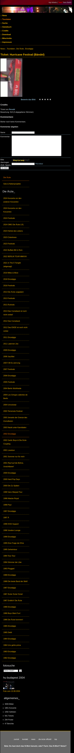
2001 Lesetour (9, 450)
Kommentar (5, 137)
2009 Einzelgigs (9, 350)
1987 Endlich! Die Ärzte (12, 600)
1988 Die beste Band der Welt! (15, 581)
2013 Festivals (9, 298)
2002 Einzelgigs (9, 434)
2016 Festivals (9, 286)
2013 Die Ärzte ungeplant (13, 292)
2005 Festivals (9, 382)
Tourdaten (6, 19)
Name (2, 132)
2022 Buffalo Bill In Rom (12, 250)
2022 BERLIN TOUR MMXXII (15, 256)
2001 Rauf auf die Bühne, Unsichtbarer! (13, 464)
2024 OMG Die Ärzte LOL (13, 225)
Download (6, 34)
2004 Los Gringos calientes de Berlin (15, 396)
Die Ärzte (7, 177)
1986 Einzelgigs (9, 607)
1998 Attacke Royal (11, 498)
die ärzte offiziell (45, 739)
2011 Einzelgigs (9, 337)
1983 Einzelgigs (9, 651)
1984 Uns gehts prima (12, 645)
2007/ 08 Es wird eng (11, 363)
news (33, 739)
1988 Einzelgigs (9, 575)
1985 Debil (7, 632)
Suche (5, 23)
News (4, 15)
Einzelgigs (29, 49)
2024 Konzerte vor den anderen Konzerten (12, 200)
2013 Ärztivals (9, 305)
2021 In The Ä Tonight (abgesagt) (12, 264)
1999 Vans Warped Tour (12, 492)
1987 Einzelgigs (9, 588)
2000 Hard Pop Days (11, 479)
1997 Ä (6, 518)
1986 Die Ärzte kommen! (13, 620)
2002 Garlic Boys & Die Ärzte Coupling (14, 442)
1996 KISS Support (11, 524)
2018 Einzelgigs (9, 279)
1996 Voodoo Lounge (11, 530)
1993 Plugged (8, 569)
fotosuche (9, 665)
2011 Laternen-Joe (10, 344)
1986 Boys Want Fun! (11, 613)
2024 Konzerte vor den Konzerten (12, 210)
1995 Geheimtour (10, 549)
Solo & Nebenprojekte (12, 184)
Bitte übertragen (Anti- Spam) (5, 162)
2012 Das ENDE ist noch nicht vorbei (15, 329)
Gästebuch (6, 27)
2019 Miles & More (10, 273)
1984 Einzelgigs (9, 639)
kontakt (25, 739)
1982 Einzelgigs (9, 658)
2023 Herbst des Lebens (13, 231)
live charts (67, 2)
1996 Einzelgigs (9, 537)
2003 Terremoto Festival (12, 411)
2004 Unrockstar (9, 405)
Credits (5, 31)
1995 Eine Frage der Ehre (13, 543)
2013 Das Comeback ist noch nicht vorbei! (15, 313)
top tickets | (53, 2)
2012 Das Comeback (11, 321)
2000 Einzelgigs (9, 473)
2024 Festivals (9, 218)
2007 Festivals (9, 369)
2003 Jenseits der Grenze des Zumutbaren (15, 419)
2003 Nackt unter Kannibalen (14, 427)
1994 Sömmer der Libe (12, 562)
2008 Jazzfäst (8, 356)
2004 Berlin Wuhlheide (12, 388)
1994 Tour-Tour (9, 556)
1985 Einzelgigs (9, 626)
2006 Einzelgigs (9, 376)
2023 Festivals (9, 244)
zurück (16, 739)
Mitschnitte (7, 38)
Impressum (7, 42)
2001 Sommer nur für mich (13, 457)
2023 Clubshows (10, 237)
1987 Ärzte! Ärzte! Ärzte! (13, 594)
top (55, 739)
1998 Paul (7, 505)
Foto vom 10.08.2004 (11, 691)
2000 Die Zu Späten (11, 486)
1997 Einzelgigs (9, 511)
